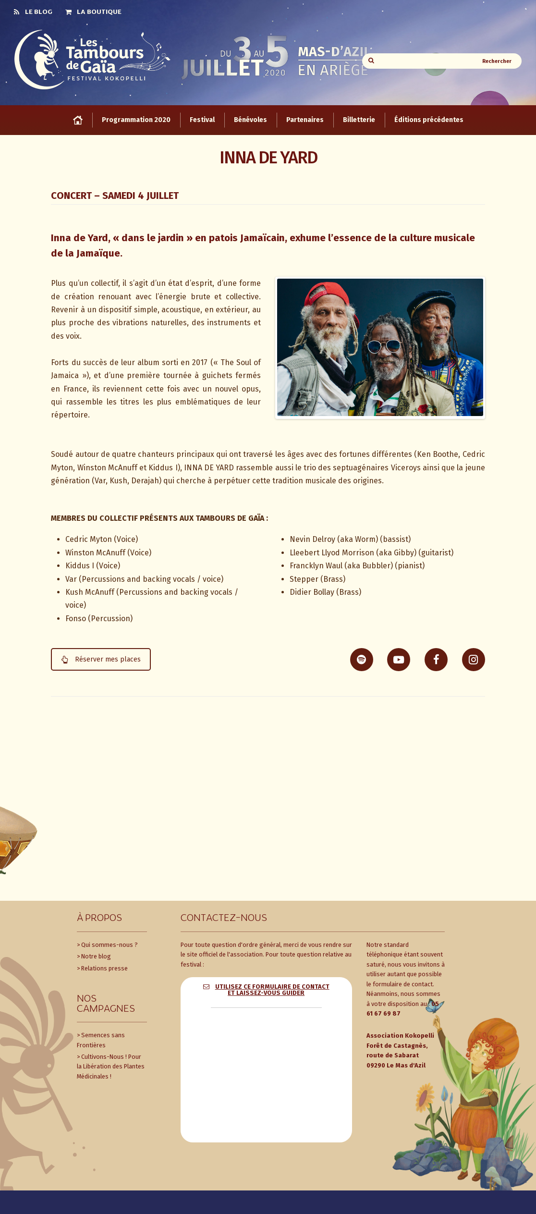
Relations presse (104, 967)
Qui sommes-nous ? (109, 943)
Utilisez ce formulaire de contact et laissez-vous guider (272, 988)
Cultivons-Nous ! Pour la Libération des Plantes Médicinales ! (111, 1065)
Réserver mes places (101, 658)
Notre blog (96, 955)
